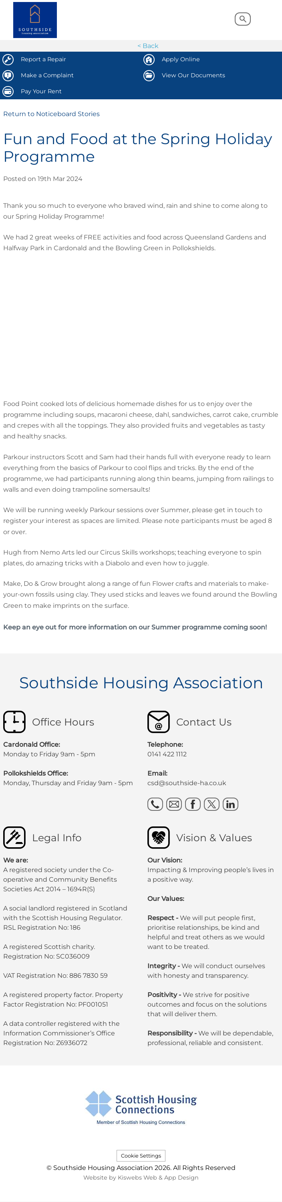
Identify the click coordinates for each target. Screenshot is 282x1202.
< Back (148, 46)
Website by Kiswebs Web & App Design (141, 1177)
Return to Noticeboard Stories (51, 114)
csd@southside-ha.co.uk (186, 783)
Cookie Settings (141, 1156)
